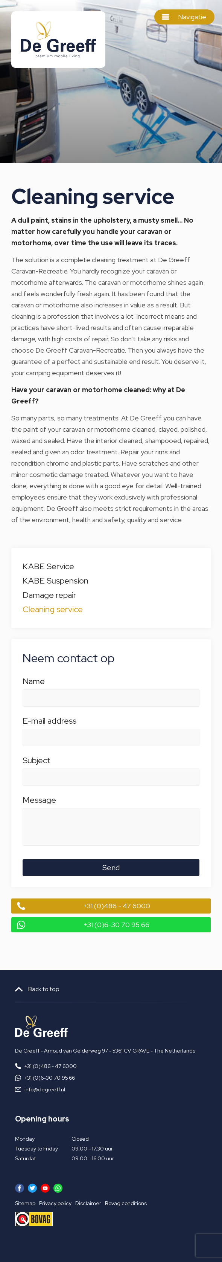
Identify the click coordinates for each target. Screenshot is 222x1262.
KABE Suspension (55, 580)
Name (111, 685)
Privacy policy (55, 1203)
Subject (111, 764)
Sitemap (25, 1203)
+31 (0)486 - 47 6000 (117, 905)
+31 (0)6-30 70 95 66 (116, 924)
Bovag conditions (126, 1203)
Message (111, 804)
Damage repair (49, 595)
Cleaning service (53, 609)
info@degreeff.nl (44, 1089)
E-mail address (111, 724)
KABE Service (48, 566)
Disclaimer (88, 1203)
